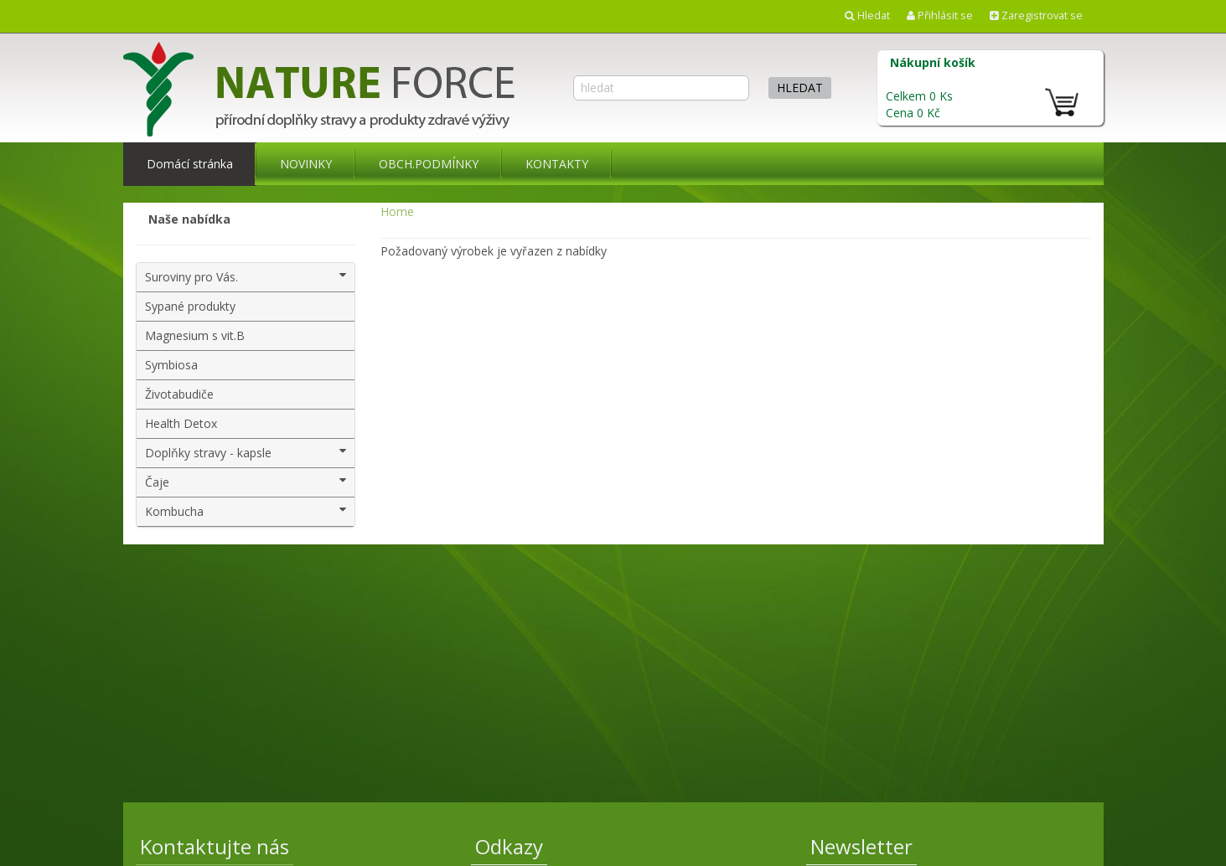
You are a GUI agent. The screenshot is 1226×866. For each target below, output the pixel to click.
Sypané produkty (190, 306)
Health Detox (181, 423)
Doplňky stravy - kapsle (246, 453)
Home (397, 211)
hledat (800, 87)
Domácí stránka (190, 164)
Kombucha (246, 511)
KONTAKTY (556, 164)
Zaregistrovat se (1036, 15)
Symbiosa (171, 365)
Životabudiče (179, 394)
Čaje (246, 482)
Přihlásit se (940, 15)
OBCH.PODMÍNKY (429, 164)
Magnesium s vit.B (195, 335)
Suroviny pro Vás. (246, 277)
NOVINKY (306, 164)
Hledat (867, 15)
